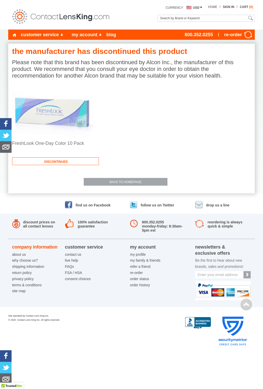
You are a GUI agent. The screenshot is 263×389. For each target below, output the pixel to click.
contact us (73, 254)
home (212, 7)
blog (111, 34)
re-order (136, 273)
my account (84, 34)
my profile (138, 254)
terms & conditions (27, 285)
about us (19, 254)
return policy (22, 273)
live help (71, 260)
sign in (228, 7)
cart (246, 7)
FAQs (69, 266)
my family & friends (145, 260)
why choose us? (25, 260)
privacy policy (23, 279)
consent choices (78, 279)
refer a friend (140, 266)
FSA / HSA (73, 273)
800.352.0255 (199, 34)
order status (139, 279)
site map (19, 291)
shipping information (28, 266)
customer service (40, 34)
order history (140, 285)
